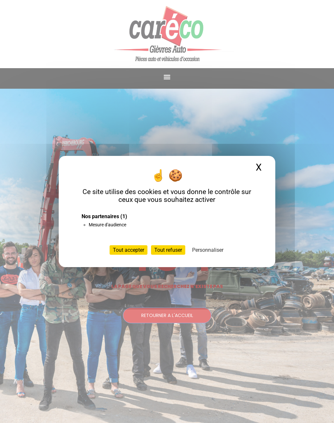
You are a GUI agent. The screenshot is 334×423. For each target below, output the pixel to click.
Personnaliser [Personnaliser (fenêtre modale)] (207, 250)
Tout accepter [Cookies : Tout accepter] (128, 250)
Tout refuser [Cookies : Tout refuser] (168, 250)
